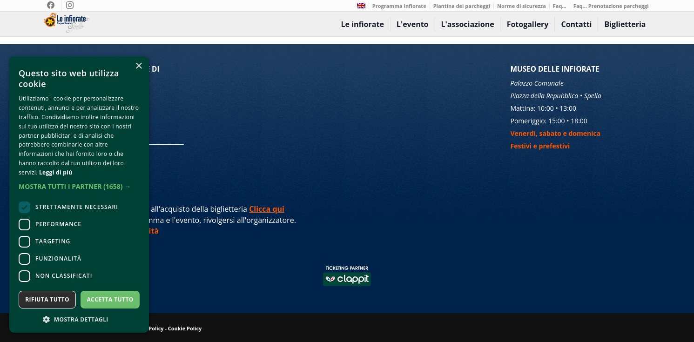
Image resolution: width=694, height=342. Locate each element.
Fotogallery (528, 24)
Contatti (576, 24)
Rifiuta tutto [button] (47, 299)
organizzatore (270, 220)
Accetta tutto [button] (110, 299)
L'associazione (467, 24)
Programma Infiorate (399, 5)
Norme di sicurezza (521, 5)
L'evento (413, 24)
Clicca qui (266, 209)
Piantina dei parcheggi (461, 5)
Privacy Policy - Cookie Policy (165, 328)
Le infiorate (362, 24)
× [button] (138, 66)
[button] (79, 186)
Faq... (559, 5)
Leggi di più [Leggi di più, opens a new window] (55, 172)
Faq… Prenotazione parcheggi (611, 5)
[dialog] (79, 194)
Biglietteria (625, 24)
